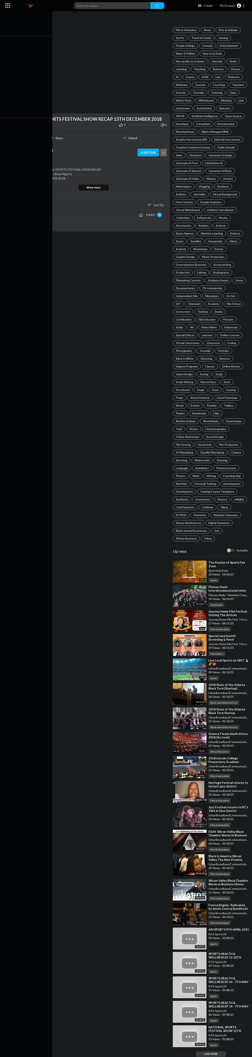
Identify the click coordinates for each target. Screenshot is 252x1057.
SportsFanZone (219, 570)
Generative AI (215, 163)
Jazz (217, 530)
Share (58, 137)
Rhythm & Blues (186, 421)
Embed (131, 137)
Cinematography (216, 429)
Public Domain (227, 147)
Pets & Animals (228, 30)
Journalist (200, 194)
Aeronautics (184, 225)
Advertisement (200, 397)
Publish (154, 213)
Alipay (225, 507)
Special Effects (185, 335)
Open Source (234, 116)
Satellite (196, 241)
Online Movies (232, 366)
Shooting (182, 460)
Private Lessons (227, 468)
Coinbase (208, 507)
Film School (234, 303)
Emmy (240, 280)
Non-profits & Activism (190, 61)
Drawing (223, 460)
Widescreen (202, 460)
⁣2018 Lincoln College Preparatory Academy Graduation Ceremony (224, 761)
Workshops (201, 249)
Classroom (214, 343)
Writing (212, 476)
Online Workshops (188, 436)
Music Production (214, 257)
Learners (207, 335)
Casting (231, 390)
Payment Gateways (226, 515)
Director (225, 358)
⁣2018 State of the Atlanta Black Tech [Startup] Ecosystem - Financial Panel (228, 688)
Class (233, 92)
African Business (186, 538)
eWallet (240, 499)
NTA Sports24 (218, 937)
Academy (214, 303)
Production (183, 272)
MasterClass (209, 382)
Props (180, 397)
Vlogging (205, 186)
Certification (184, 319)
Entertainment (229, 45)
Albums (212, 178)
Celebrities (183, 217)
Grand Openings (227, 397)
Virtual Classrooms (188, 343)
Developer (182, 124)
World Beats (211, 421)
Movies (223, 217)
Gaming (224, 38)
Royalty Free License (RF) (192, 139)
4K (192, 327)
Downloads (200, 413)
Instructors (183, 311)
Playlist (180, 413)
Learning (181, 69)
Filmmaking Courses (188, 280)
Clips (217, 413)
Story (227, 382)
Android (181, 249)
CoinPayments (185, 507)
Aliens (234, 241)
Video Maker (210, 327)
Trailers (229, 405)
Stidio (180, 327)
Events (195, 405)
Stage (201, 390)
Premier (212, 405)
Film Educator (207, 319)
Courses (201, 84)
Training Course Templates (218, 491)
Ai (177, 77)
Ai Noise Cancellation (221, 210)
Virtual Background (226, 194)
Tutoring (217, 92)
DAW (205, 77)
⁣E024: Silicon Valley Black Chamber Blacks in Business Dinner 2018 (228, 835)
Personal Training (206, 483)
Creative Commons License (193, 147)
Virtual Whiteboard (188, 210)
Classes (211, 366)
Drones (236, 69)
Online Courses (230, 335)
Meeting (227, 100)
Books (219, 311)
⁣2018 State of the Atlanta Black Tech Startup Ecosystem (227, 712)
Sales (179, 155)
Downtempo (234, 421)
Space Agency (185, 233)
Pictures (229, 319)
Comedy (208, 45)
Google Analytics (211, 202)
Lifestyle (217, 61)
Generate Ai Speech (189, 170)
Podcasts (234, 77)
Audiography (222, 272)
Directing (207, 358)
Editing (202, 272)
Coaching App (232, 476)
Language (182, 468)
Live (218, 77)
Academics (202, 468)
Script (220, 374)
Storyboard (183, 390)
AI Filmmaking (185, 452)
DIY (178, 303)
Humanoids (216, 241)
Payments (200, 515)
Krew (233, 61)
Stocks (194, 429)
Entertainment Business (191, 264)
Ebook (180, 405)
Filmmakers (213, 296)
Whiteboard (206, 100)
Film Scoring (183, 444)
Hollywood (231, 327)
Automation (205, 108)
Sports (180, 38)
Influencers (204, 217)
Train (179, 429)
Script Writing (185, 382)
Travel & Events (202, 38)
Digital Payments (219, 522)
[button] (232, 5)
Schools (181, 92)
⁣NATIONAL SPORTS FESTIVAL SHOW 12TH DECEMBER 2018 (225, 1031)
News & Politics (186, 53)
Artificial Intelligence (205, 116)
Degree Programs (187, 366)
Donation (196, 155)
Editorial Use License (228, 139)
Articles (229, 178)
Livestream (183, 108)
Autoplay (242, 550)
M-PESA (181, 515)
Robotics (219, 69)
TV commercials (213, 288)
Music (208, 30)
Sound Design (216, 436)
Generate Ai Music (221, 170)
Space (180, 241)
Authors (181, 194)
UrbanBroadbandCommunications (230, 668)
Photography (184, 350)
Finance (223, 499)
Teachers (239, 84)
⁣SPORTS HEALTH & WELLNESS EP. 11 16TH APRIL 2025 (225, 957)
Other (209, 538)
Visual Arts (205, 444)
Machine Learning (212, 233)
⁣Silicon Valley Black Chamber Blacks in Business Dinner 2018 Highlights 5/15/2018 (229, 884)
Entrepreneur (226, 124)
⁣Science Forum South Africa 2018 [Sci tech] (228, 735)
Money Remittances (189, 522)
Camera (237, 452)
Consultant (204, 124)
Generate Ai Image (221, 155)
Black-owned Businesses (192, 530)
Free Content (184, 202)
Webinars (182, 84)
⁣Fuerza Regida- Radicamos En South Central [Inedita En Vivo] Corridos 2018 (229, 908)
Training (203, 311)
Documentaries (186, 288)
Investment (203, 499)
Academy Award (218, 280)
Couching (220, 84)
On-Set (231, 296)
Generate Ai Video (188, 178)
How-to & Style (213, 53)
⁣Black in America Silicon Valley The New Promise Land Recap (226, 859)
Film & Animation (186, 30)
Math (196, 476)
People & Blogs (185, 45)
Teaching (200, 69)
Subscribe (148, 151)
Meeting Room (185, 131)
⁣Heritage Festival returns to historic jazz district (229, 784)
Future (219, 249)
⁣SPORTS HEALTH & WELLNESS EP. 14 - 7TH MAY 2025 (225, 982)
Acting (204, 374)
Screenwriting (223, 264)
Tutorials (199, 92)
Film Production (229, 444)
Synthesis (182, 499)
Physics (181, 476)
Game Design (184, 374)
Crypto (190, 77)
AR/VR (180, 116)
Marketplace (184, 186)
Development (232, 483)
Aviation (204, 225)
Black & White (185, 358)
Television (194, 303)
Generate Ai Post (187, 163)
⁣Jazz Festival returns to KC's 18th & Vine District (229, 809)
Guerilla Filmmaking (213, 452)
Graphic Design (186, 257)
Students (224, 186)
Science (221, 225)
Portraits (224, 350)
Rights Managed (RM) (215, 131)
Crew (215, 390)
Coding (232, 343)
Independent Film (187, 296)
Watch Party (184, 100)
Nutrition (182, 483)
